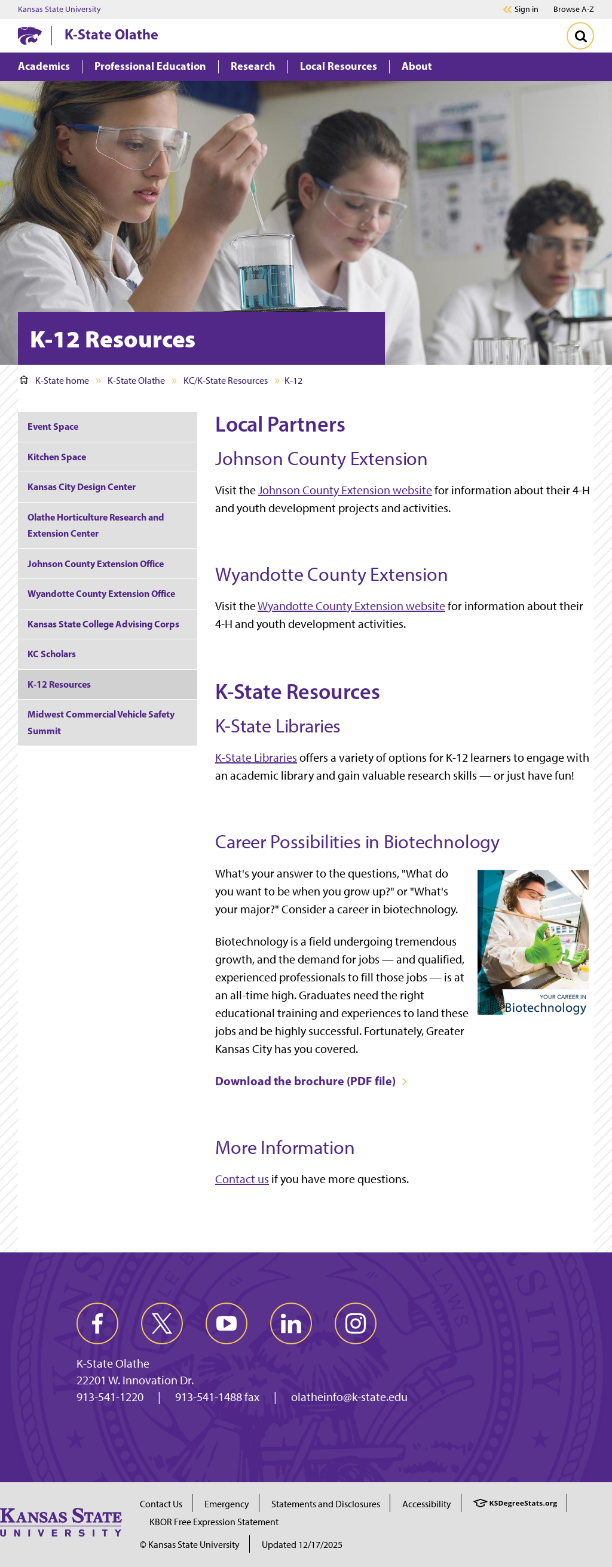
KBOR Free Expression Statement (214, 1522)
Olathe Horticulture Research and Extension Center (95, 525)
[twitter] (162, 1323)
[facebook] (97, 1323)
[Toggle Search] (580, 36)
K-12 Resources (59, 684)
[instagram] (356, 1323)
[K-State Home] (30, 35)
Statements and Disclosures (325, 1504)
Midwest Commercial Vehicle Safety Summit (101, 722)
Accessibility (426, 1504)
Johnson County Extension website (345, 490)
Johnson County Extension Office (95, 563)
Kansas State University (59, 9)
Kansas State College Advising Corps (103, 624)
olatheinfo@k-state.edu (349, 1397)
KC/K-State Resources (225, 380)
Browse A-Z (573, 9)
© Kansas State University (190, 1544)
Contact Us (161, 1504)
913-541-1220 (109, 1397)
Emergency (226, 1504)
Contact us (242, 1179)
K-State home (54, 380)
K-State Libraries (256, 757)
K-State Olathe (111, 34)
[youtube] (226, 1323)
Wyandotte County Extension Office (101, 593)
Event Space (52, 426)
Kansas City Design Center (81, 486)
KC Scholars (51, 654)
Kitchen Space (56, 457)
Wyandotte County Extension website (351, 606)
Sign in (526, 9)
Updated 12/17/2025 (302, 1544)
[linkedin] (291, 1323)
